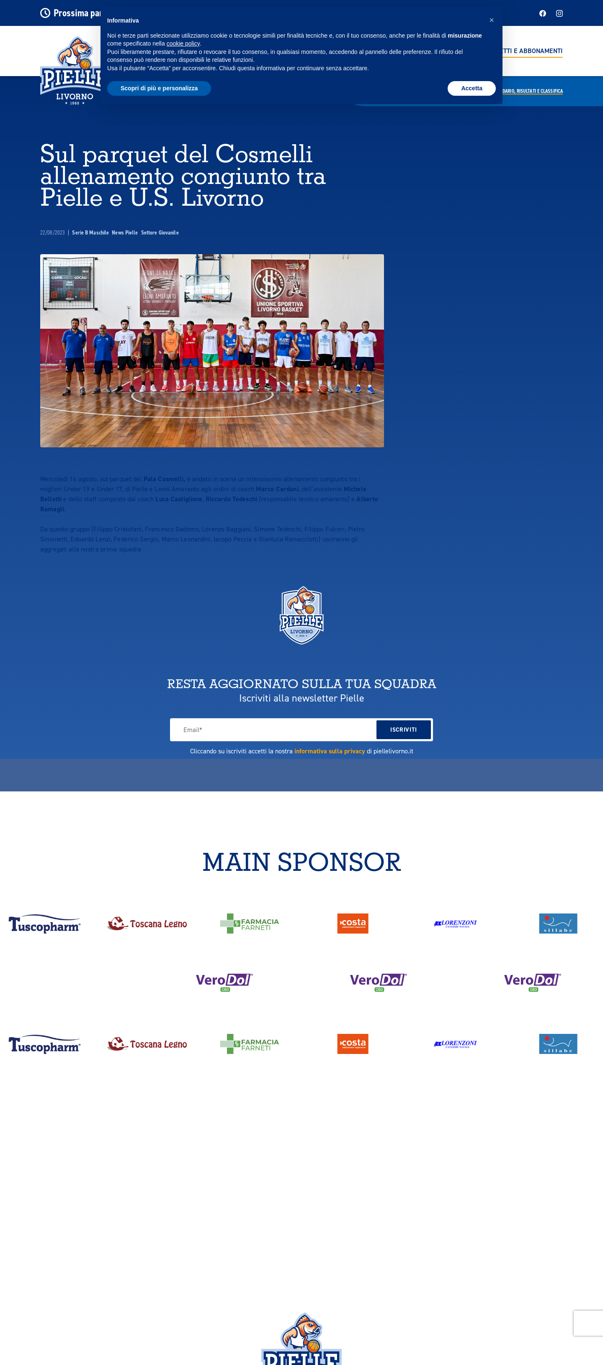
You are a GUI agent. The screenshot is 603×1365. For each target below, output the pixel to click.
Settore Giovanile (160, 233)
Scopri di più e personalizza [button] (159, 88)
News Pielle (125, 233)
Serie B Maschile (91, 233)
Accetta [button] (471, 88)
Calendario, (526, 91)
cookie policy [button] (183, 43)
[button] (491, 20)
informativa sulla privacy (329, 751)
